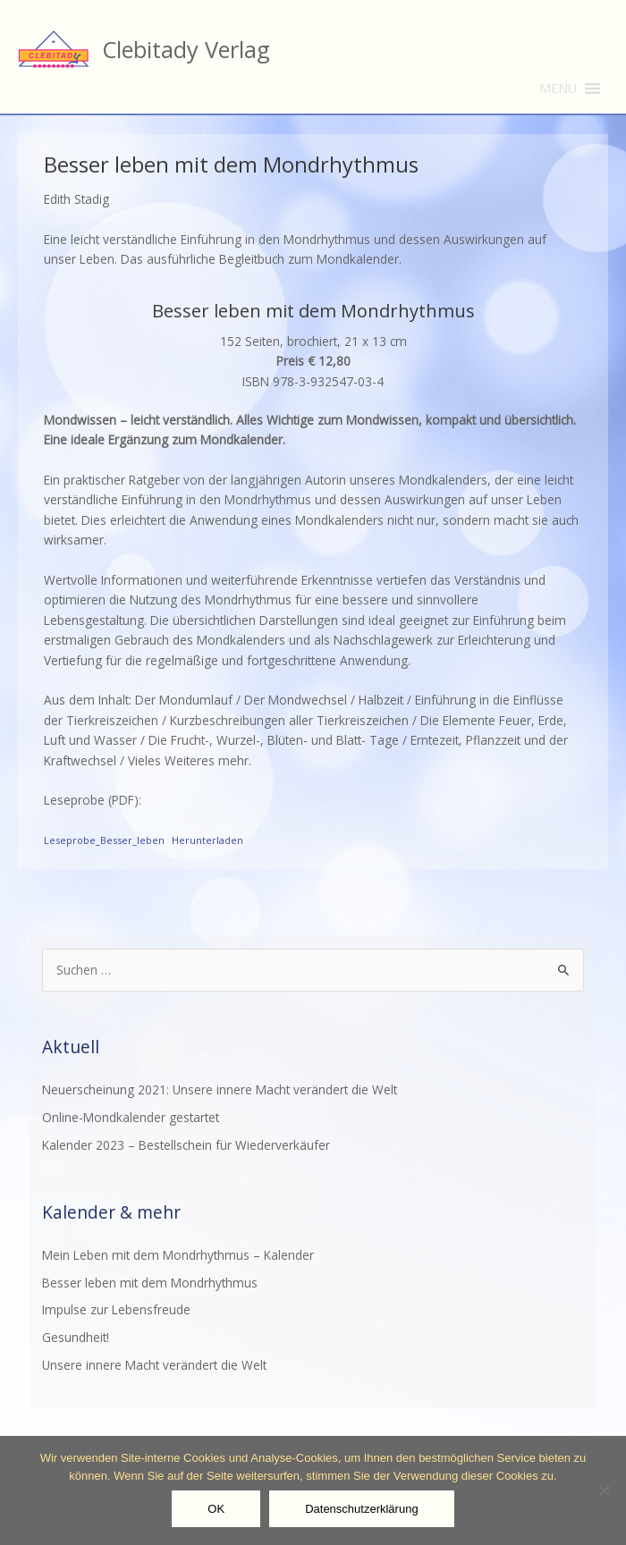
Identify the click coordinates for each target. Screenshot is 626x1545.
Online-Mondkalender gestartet (130, 1117)
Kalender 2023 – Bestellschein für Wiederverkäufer (186, 1144)
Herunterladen (207, 840)
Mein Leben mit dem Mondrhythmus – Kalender (178, 1254)
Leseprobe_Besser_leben (104, 840)
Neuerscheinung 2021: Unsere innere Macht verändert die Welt (219, 1089)
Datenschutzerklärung (361, 1508)
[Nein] (604, 1490)
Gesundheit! (75, 1337)
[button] (558, 88)
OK (215, 1508)
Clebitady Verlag (186, 49)
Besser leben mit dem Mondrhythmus (150, 1282)
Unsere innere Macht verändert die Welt (154, 1364)
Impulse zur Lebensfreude (116, 1309)
